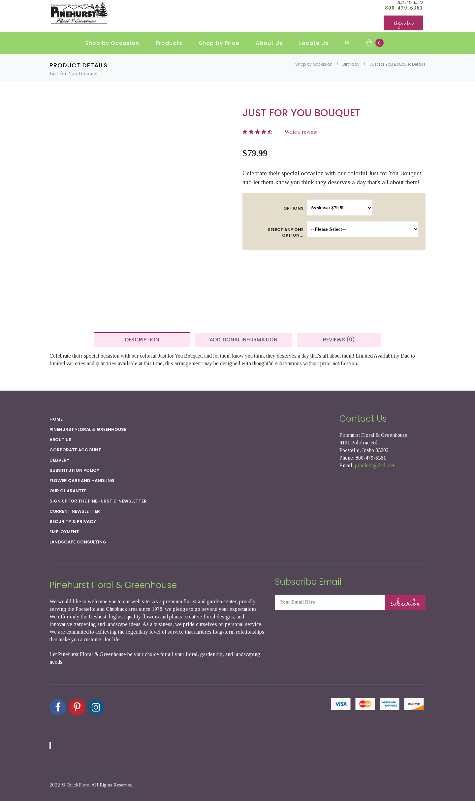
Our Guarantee (67, 491)
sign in (403, 23)
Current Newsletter (74, 511)
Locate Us (314, 43)
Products (169, 43)
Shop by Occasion (112, 43)
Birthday (351, 64)
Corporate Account (75, 450)
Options (293, 208)
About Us (269, 43)
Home (56, 419)
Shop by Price (219, 43)
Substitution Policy (74, 470)
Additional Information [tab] (243, 339)
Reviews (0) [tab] (339, 339)
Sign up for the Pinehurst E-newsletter (98, 501)
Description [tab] (142, 339)
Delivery (59, 460)
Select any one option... (285, 232)
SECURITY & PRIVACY (72, 521)
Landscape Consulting (77, 542)
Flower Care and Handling (81, 480)
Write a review (301, 132)
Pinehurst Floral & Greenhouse (87, 429)
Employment (64, 532)
